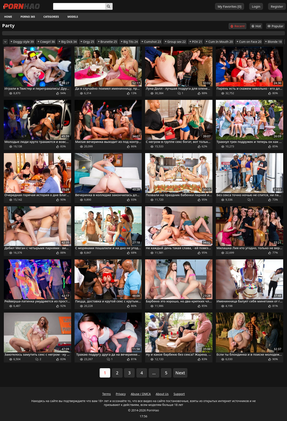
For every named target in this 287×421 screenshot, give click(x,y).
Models (72, 17)
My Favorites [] (230, 6)
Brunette (107, 42)
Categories (51, 17)
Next (180, 373)
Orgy (87, 42)
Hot (256, 26)
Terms (106, 394)
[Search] (109, 6)
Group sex (175, 42)
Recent (237, 26)
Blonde (273, 42)
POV (195, 42)
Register (277, 6)
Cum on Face (248, 42)
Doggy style (22, 42)
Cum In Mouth (219, 42)
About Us (162, 394)
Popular (275, 26)
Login (256, 6)
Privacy (121, 394)
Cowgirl (46, 42)
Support (179, 394)
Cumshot (151, 42)
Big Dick (67, 42)
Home (8, 17)
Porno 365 (28, 17)
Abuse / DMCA (141, 394)
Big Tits (129, 42)
